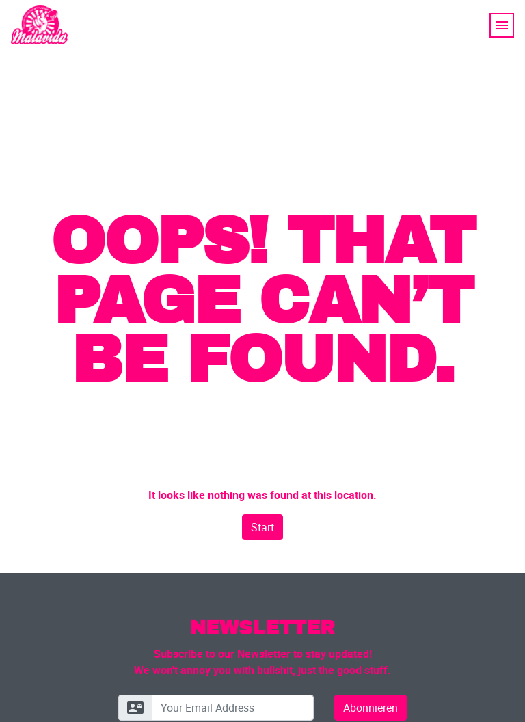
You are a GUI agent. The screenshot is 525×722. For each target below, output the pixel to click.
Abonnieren (370, 707)
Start (262, 527)
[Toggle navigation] (501, 25)
